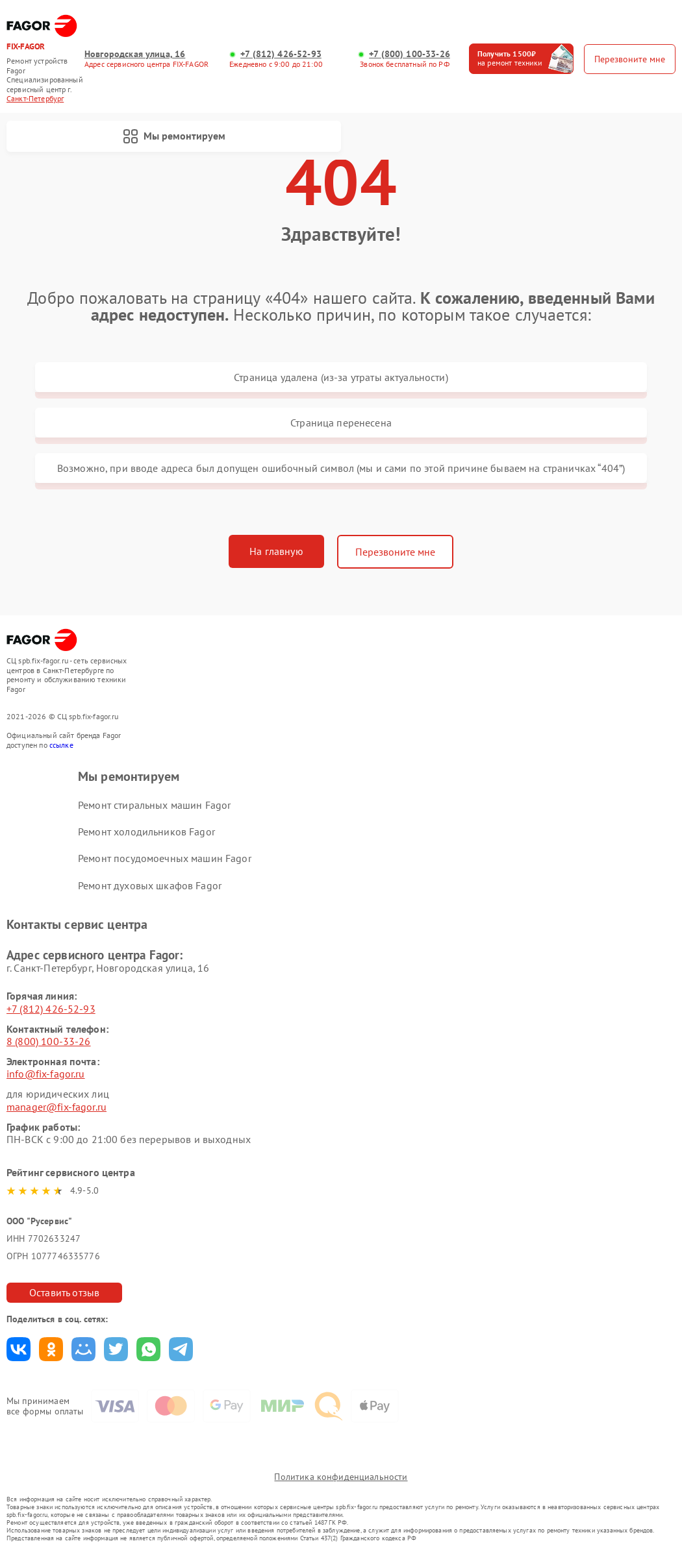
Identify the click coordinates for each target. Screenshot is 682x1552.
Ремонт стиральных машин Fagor (154, 804)
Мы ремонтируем (174, 136)
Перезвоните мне (395, 551)
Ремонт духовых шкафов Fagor (149, 885)
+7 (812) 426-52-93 (281, 54)
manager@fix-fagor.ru (56, 1106)
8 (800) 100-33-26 (48, 1041)
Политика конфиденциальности (340, 1477)
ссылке (61, 745)
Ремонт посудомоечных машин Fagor (164, 858)
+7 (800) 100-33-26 (409, 54)
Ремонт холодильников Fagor (146, 831)
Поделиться (18, 1349)
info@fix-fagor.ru (45, 1073)
